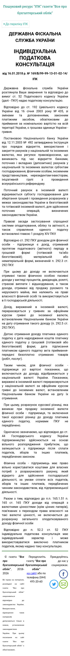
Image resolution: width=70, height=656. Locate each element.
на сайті (32, 573)
